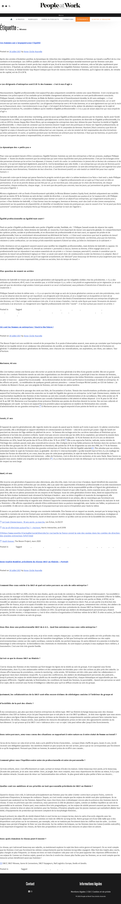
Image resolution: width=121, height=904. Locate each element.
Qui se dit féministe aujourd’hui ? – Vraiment (21, 528)
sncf (60, 869)
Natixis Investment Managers (82, 312)
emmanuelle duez (52, 547)
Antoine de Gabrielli (31, 309)
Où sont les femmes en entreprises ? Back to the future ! (27, 327)
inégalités (57, 312)
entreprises (67, 309)
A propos (20, 19)
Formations (68, 19)
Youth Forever (8, 541)
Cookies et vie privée (102, 892)
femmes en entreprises (91, 309)
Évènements (82, 19)
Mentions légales (78, 892)
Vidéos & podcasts (50, 19)
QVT (99, 547)
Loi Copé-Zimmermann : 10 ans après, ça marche (23, 522)
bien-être (26, 547)
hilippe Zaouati (11, 312)
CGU (89, 892)
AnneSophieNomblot (37, 869)
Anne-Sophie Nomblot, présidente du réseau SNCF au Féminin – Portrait (34, 561)
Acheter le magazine (101, 19)
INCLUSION (92, 547)
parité (99, 312)
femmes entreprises (78, 547)
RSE (111, 547)
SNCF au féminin (70, 869)
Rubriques (33, 19)
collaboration (37, 547)
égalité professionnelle (51, 309)
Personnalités (15, 869)
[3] (92, 448)
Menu (60, 15)
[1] (1, 863)
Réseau (21, 315)
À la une (12, 309)
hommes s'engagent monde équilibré (35, 312)
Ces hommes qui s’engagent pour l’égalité (20, 43)
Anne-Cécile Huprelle (33, 51)
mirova (66, 312)
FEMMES (76, 309)
